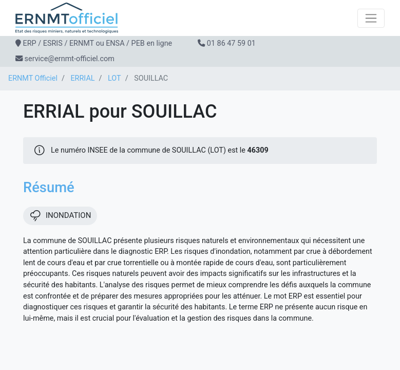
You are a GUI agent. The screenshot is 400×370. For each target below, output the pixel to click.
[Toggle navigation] (371, 18)
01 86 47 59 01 (231, 43)
